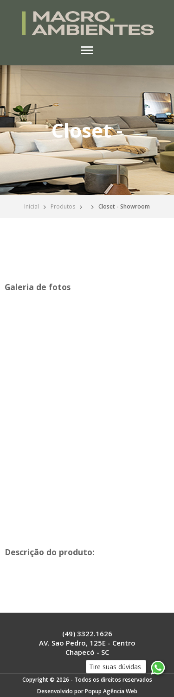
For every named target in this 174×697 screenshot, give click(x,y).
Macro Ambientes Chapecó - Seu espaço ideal (87, 23)
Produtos (63, 206)
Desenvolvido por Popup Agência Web (87, 691)
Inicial (31, 206)
